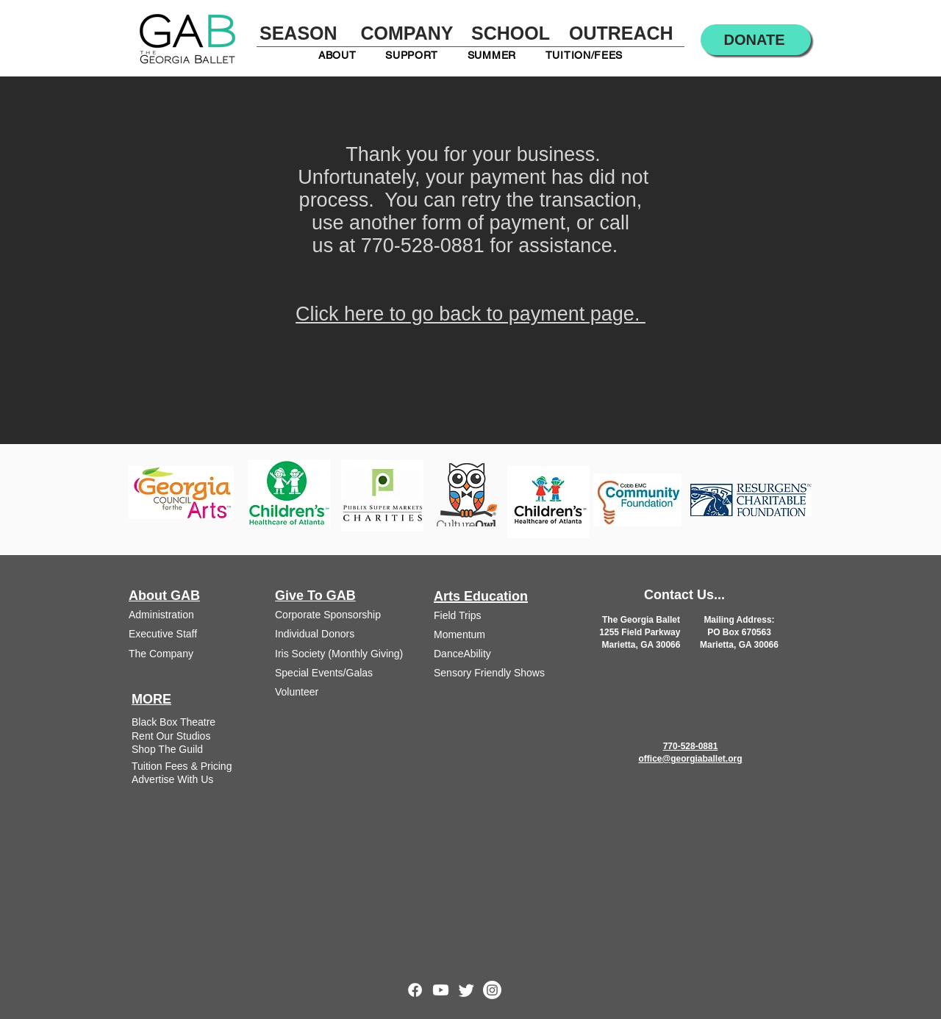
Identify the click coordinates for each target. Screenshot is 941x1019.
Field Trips (458, 615)
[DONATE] (756, 39)
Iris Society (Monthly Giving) (339, 653)
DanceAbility (462, 653)
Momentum (459, 634)
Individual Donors (314, 634)
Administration (161, 615)
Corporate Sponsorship (328, 615)
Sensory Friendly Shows (489, 673)
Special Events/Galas (324, 673)
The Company (161, 653)
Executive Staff (163, 634)
